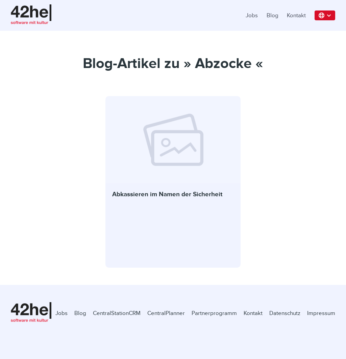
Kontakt (296, 15)
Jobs (252, 15)
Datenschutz (284, 313)
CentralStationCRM (117, 313)
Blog (272, 15)
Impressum (321, 313)
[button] (325, 15)
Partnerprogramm (214, 313)
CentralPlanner (166, 313)
